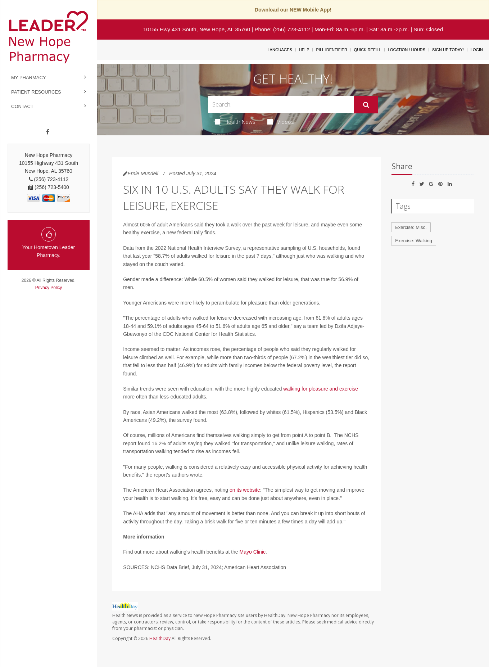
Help (304, 50)
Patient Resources (36, 92)
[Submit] (366, 104)
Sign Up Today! (448, 50)
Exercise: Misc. (410, 227)
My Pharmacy (28, 77)
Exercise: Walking (413, 240)
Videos (280, 121)
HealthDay (160, 638)
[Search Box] (281, 104)
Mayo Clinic (253, 552)
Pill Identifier (331, 50)
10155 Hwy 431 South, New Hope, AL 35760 (196, 29)
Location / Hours (406, 50)
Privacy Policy (48, 287)
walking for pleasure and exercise (320, 389)
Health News (235, 121)
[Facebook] (47, 132)
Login (477, 50)
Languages (279, 50)
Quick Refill (367, 50)
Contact (22, 106)
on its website (245, 490)
